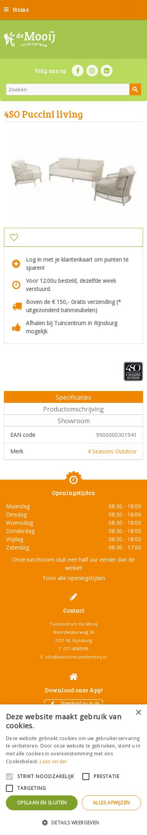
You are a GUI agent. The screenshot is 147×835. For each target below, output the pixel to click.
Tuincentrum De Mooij (74, 624)
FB (77, 70)
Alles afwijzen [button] (111, 802)
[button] (73, 822)
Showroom (74, 421)
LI (107, 70)
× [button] (138, 713)
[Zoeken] (73, 89)
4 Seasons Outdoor (112, 451)
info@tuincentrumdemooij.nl (76, 657)
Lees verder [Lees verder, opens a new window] (53, 761)
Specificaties (73, 397)
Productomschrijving (73, 409)
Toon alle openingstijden (73, 578)
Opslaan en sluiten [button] (42, 802)
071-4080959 (76, 648)
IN (92, 70)
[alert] (73, 769)
